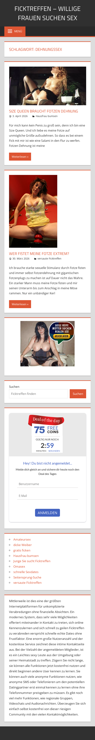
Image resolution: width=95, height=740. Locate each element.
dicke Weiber (22, 545)
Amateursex (22, 539)
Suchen (14, 387)
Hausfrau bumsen (47, 116)
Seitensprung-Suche (27, 577)
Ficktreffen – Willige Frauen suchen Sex (47, 13)
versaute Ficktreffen (49, 258)
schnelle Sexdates (25, 572)
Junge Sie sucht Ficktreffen (31, 561)
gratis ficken (21, 550)
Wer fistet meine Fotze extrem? (40, 253)
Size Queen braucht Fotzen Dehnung (45, 111)
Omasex (19, 566)
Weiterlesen (19, 156)
